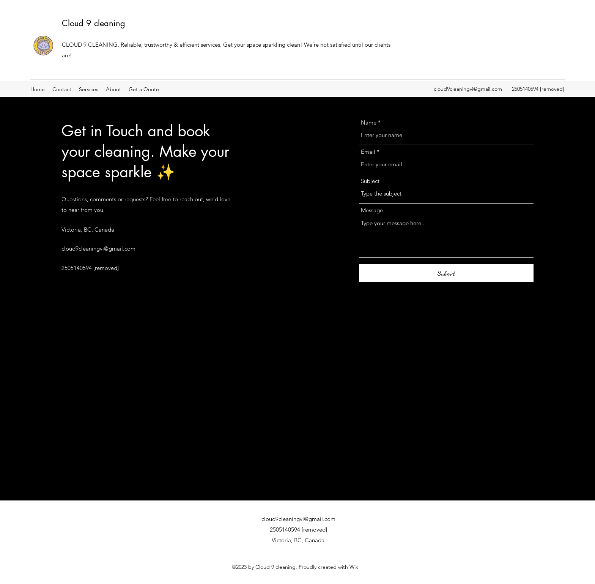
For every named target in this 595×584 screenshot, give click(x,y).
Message (372, 210)
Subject (370, 181)
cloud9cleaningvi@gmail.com (468, 88)
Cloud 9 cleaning (93, 23)
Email (368, 152)
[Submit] (446, 273)
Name (368, 122)
